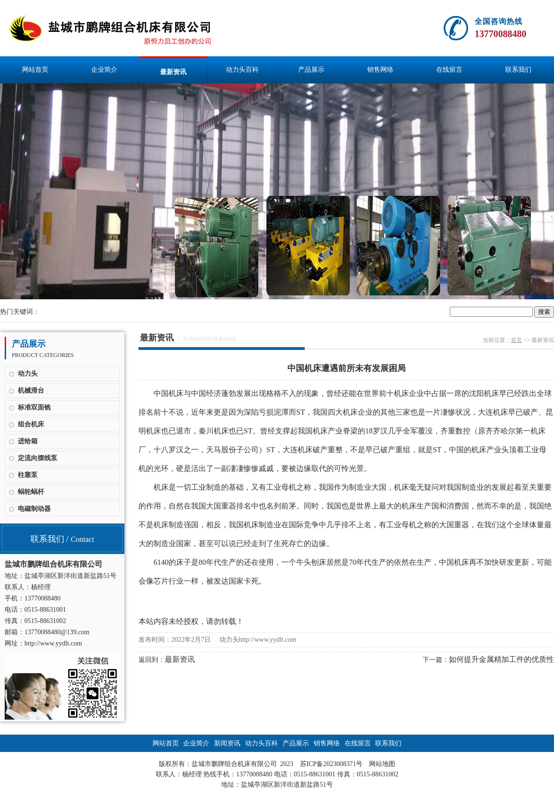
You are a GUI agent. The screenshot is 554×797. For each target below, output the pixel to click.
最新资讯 (173, 72)
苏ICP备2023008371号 (331, 763)
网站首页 (35, 69)
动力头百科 (242, 69)
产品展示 (311, 69)
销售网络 (380, 69)
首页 (516, 340)
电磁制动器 (34, 508)
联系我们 (518, 69)
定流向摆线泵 (37, 458)
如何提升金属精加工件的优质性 (501, 659)
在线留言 (449, 69)
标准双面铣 (34, 407)
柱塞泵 (28, 474)
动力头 (28, 373)
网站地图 (382, 763)
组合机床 (31, 424)
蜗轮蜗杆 (31, 491)
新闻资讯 (227, 743)
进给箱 (28, 441)
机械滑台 (31, 390)
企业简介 (104, 69)
